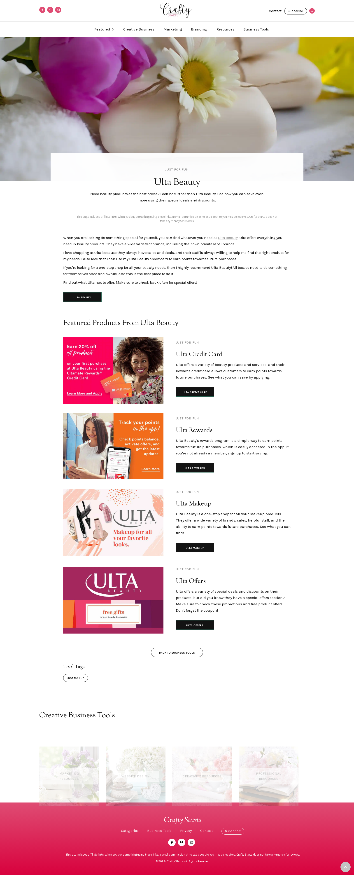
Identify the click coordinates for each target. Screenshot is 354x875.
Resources (225, 29)
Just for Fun (177, 169)
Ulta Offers (194, 625)
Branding (199, 29)
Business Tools (256, 29)
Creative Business (138, 29)
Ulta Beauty (228, 237)
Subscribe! (295, 11)
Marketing (172, 29)
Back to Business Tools (177, 652)
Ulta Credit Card (195, 392)
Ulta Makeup (195, 548)
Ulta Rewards (195, 468)
